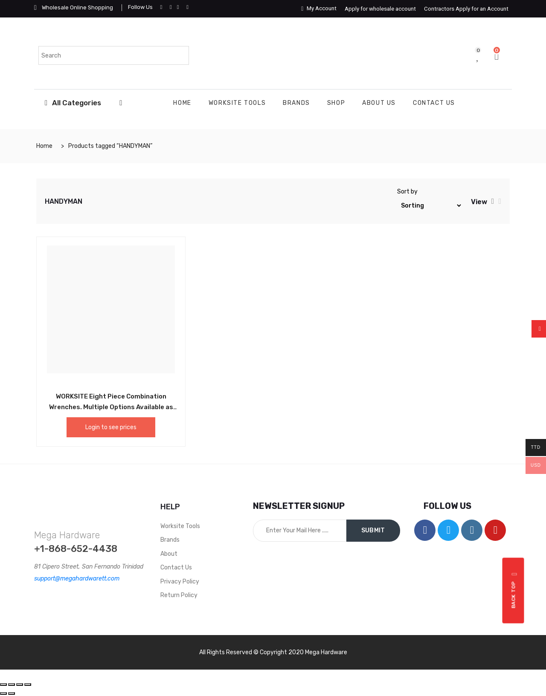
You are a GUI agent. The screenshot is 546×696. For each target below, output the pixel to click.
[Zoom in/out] (27, 684)
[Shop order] (429, 205)
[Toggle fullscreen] (19, 684)
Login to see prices (110, 427)
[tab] (492, 201)
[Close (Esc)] (3, 684)
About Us (379, 103)
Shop (336, 103)
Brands (296, 103)
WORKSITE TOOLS (237, 103)
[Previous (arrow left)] (3, 693)
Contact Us (434, 103)
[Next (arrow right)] (11, 693)
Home (182, 103)
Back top (515, 590)
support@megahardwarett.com (76, 578)
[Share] (11, 684)
